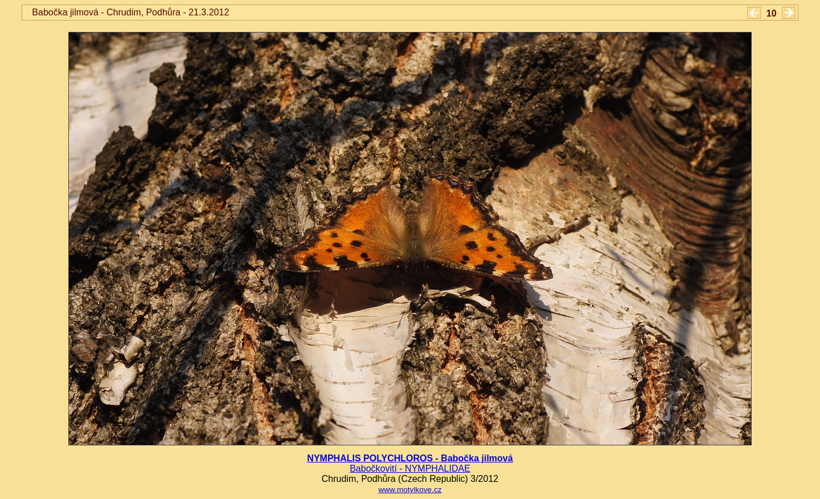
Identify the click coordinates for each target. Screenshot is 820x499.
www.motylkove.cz (409, 489)
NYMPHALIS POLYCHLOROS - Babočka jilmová (409, 458)
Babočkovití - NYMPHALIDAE (410, 468)
